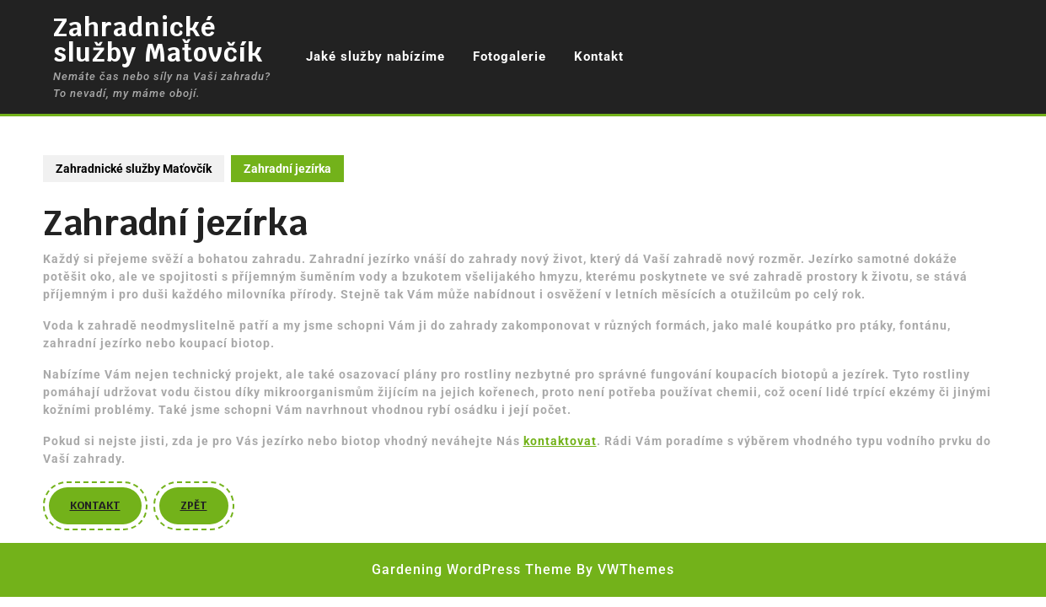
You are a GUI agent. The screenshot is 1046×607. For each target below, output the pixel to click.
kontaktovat (560, 441)
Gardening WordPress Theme (472, 569)
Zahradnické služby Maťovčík (158, 40)
